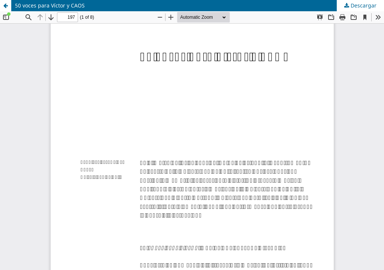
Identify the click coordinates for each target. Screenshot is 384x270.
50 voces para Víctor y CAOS (50, 5)
